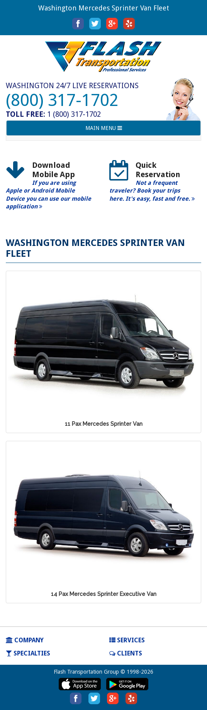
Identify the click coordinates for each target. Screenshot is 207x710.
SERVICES (127, 640)
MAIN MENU (103, 130)
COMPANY (25, 640)
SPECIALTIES (28, 653)
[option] (52, 188)
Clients (125, 653)
